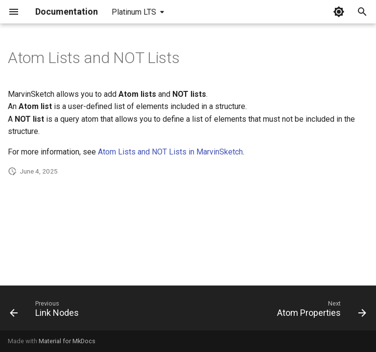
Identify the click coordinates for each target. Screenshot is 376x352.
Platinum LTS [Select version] (134, 12)
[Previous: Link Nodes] (46, 311)
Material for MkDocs (67, 341)
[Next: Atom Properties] (319, 311)
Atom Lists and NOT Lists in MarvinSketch (170, 151)
